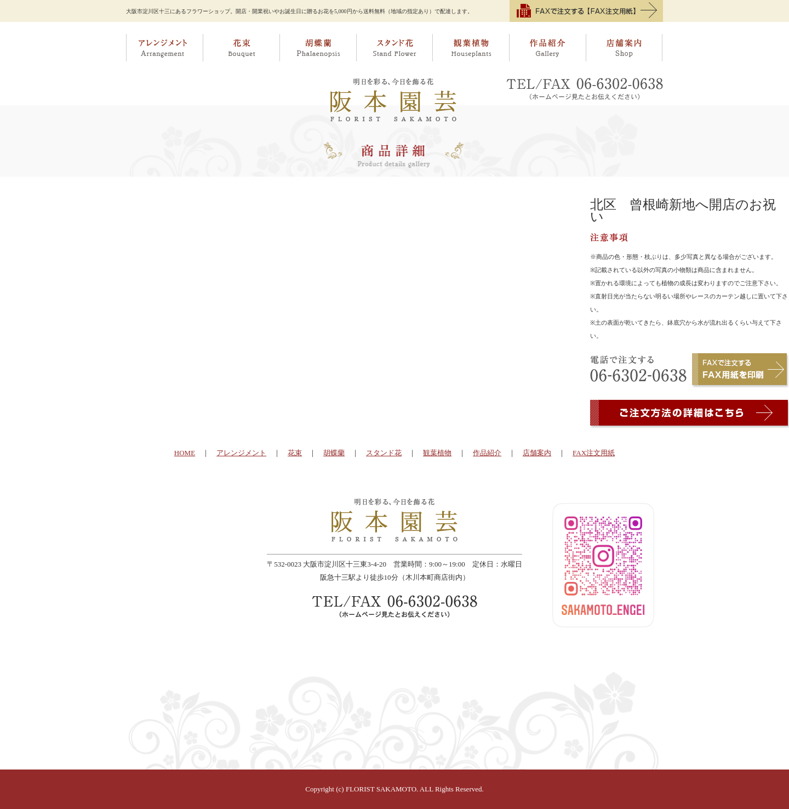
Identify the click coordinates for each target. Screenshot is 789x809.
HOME (184, 453)
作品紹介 (548, 47)
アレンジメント (164, 47)
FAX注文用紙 (594, 453)
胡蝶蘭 (317, 47)
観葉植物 (471, 47)
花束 (241, 47)
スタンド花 (394, 47)
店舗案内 (625, 47)
